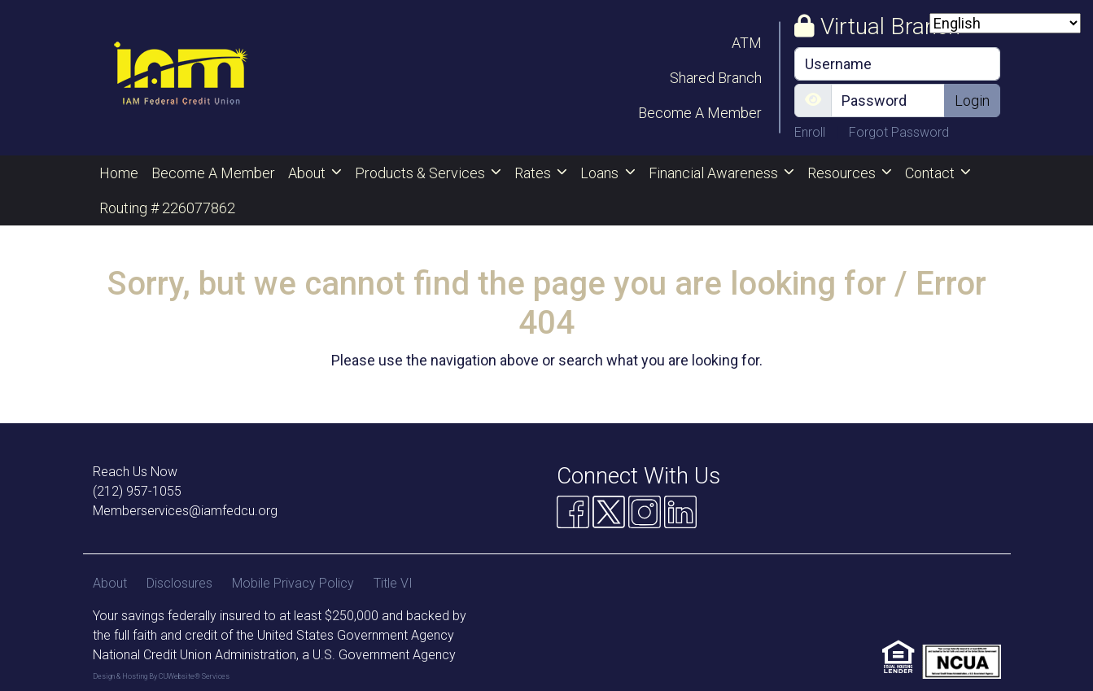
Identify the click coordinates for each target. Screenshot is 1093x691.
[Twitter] (608, 512)
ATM (747, 42)
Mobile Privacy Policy (293, 583)
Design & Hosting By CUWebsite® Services (161, 676)
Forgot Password (899, 132)
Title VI (393, 583)
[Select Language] (1005, 23)
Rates (534, 172)
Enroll (811, 132)
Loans (601, 172)
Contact (931, 172)
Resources (843, 172)
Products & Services (421, 172)
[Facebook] (573, 512)
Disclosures (179, 583)
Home (118, 172)
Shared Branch (716, 77)
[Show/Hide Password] (813, 100)
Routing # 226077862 (167, 207)
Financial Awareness (715, 172)
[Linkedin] (680, 512)
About (308, 172)
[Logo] (180, 77)
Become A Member (700, 112)
